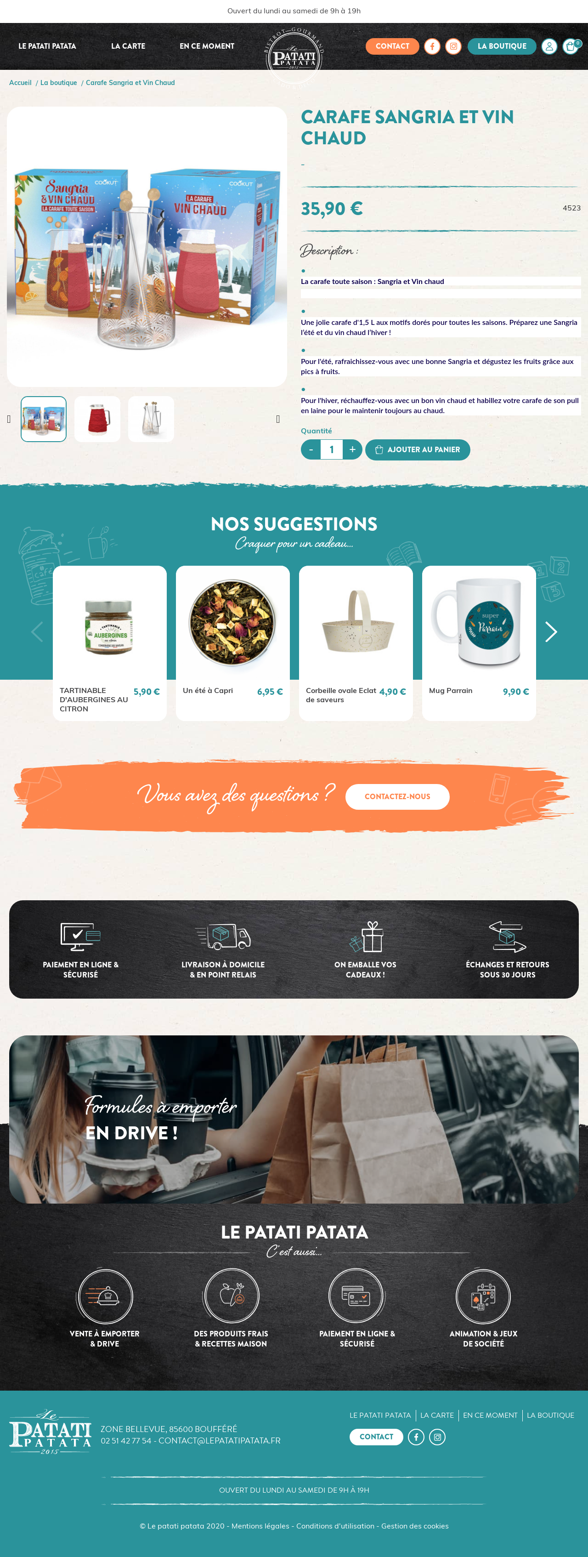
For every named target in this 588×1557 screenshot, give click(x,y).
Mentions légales (260, 1526)
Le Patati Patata (47, 46)
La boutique (502, 46)
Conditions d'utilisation (335, 1526)
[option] (109, 643)
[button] (36, 631)
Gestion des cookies (415, 1526)
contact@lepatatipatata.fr (219, 1440)
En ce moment (207, 46)
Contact (392, 46)
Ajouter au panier (417, 449)
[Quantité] (332, 449)
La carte (128, 46)
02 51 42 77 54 (126, 1440)
